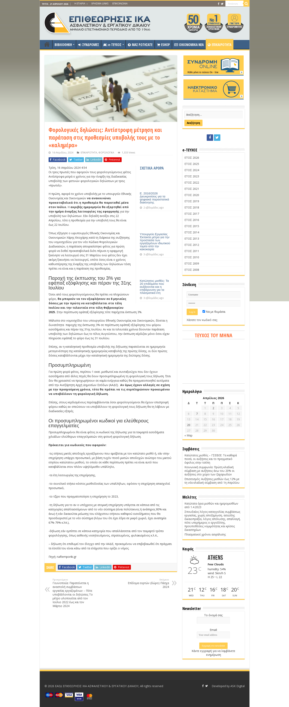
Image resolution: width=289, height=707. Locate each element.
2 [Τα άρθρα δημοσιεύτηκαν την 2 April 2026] (213, 408)
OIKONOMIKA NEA (189, 44)
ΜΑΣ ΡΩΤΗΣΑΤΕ (140, 44)
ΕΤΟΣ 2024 (191, 170)
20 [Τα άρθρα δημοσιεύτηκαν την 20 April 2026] (188, 425)
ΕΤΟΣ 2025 (191, 164)
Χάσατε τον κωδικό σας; (202, 320)
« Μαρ (188, 435)
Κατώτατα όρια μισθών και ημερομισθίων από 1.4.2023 (211, 505)
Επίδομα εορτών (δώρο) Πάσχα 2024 (148, 583)
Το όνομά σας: (213, 615)
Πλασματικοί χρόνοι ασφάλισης (205, 534)
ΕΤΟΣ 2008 (191, 270)
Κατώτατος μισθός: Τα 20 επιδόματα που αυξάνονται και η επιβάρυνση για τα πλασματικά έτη (154, 286)
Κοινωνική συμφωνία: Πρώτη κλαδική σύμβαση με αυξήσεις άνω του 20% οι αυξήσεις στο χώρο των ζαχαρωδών (209, 470)
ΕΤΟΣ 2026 (191, 157)
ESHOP (163, 44)
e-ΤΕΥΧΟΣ (112, 44)
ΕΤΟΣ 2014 (191, 232)
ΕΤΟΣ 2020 (191, 195)
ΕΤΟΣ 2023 (191, 176)
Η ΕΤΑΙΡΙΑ (79, 3)
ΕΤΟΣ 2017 (191, 214)
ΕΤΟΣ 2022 (191, 182)
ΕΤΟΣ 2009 (191, 263)
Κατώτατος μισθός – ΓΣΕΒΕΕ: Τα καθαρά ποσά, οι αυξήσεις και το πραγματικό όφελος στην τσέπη (210, 458)
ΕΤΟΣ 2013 (191, 238)
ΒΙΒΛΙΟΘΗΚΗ (63, 44)
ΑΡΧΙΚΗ (47, 44)
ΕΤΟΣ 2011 (191, 251)
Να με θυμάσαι (214, 312)
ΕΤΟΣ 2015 (191, 226)
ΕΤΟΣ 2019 (191, 201)
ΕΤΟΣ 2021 (191, 189)
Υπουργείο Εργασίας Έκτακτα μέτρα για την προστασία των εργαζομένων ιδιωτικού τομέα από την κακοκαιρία (155, 241)
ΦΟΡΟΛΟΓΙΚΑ (106, 152)
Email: (213, 630)
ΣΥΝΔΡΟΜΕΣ (88, 44)
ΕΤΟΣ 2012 (191, 245)
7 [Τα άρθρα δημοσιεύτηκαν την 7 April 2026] (197, 414)
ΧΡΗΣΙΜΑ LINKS (99, 3)
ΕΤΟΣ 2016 (191, 220)
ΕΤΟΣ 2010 (191, 257)
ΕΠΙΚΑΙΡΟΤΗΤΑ (219, 44)
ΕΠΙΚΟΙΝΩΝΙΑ (120, 3)
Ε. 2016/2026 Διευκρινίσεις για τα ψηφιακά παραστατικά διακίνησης (154, 198)
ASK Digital (237, 686)
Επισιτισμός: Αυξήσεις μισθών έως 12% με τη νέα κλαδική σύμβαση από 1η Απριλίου (211, 480)
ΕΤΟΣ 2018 (191, 207)
